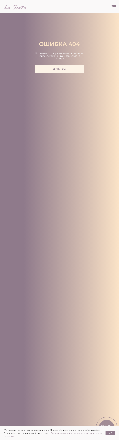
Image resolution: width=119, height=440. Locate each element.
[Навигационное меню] (114, 6)
